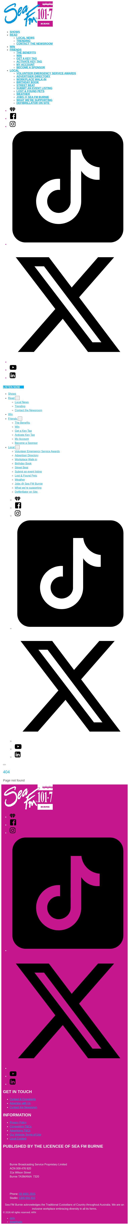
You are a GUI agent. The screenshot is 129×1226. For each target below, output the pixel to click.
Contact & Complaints (23, 1099)
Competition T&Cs (21, 1126)
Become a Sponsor (30, 67)
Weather (23, 94)
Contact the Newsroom (34, 43)
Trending (23, 40)
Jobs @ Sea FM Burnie (32, 97)
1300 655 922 (27, 1198)
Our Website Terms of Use (25, 1134)
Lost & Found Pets (30, 91)
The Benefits (26, 52)
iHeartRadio (16, 1221)
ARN (12, 1218)
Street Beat (25, 85)
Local (14, 70)
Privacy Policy (18, 1122)
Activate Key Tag (29, 61)
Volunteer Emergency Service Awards (46, 73)
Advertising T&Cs (20, 1130)
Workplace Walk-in (31, 79)
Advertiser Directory (33, 76)
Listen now (13, 387)
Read (13, 35)
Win (12, 46)
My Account (25, 64)
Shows (15, 31)
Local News (25, 37)
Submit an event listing (34, 88)
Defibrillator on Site (33, 103)
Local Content (18, 1138)
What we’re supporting (34, 100)
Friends (16, 49)
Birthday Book (27, 82)
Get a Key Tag (26, 58)
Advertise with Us (20, 1103)
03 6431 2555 (27, 1193)
